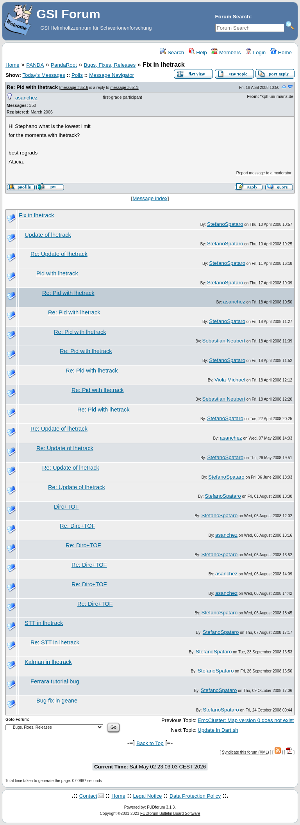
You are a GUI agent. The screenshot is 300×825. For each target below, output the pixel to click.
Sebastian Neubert (223, 341)
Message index (150, 198)
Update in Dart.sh (218, 730)
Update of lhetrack (48, 235)
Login (255, 52)
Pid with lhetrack (57, 273)
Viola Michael (229, 380)
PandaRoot (64, 65)
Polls (77, 75)
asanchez (26, 98)
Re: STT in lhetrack (54, 642)
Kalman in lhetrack (48, 662)
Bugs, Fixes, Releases (110, 65)
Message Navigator (111, 75)
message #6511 (124, 87)
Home (281, 52)
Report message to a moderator (263, 173)
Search (172, 52)
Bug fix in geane (56, 700)
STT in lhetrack (44, 623)
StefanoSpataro (225, 224)
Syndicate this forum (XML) (245, 752)
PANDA (35, 65)
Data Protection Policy (195, 796)
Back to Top (149, 743)
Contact (88, 796)
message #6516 (74, 87)
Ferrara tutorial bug (54, 681)
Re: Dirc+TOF (77, 526)
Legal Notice (147, 796)
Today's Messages (43, 75)
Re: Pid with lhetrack (32, 87)
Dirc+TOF (66, 507)
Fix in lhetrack (36, 215)
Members (226, 52)
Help (198, 52)
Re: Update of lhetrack (59, 254)
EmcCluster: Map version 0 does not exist (246, 720)
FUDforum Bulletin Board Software (170, 813)
